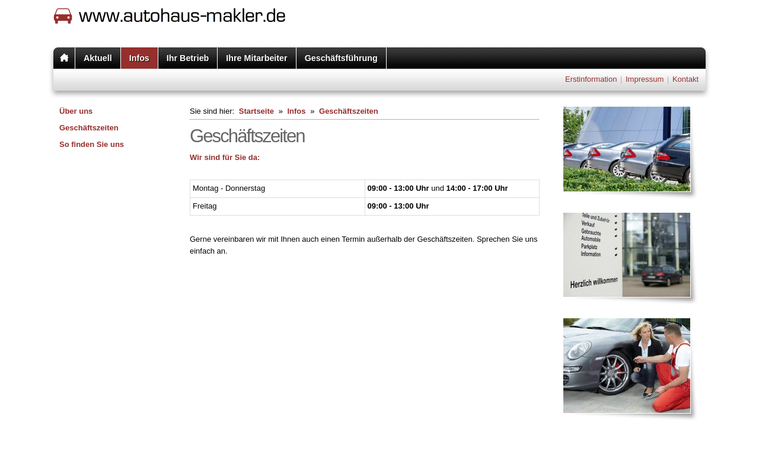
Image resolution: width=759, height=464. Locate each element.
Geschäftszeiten (89, 127)
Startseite (256, 111)
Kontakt (685, 79)
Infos (139, 58)
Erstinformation (591, 79)
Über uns (76, 111)
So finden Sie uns (91, 144)
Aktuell (98, 58)
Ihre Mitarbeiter (256, 58)
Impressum (645, 79)
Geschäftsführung (341, 58)
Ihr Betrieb (188, 58)
